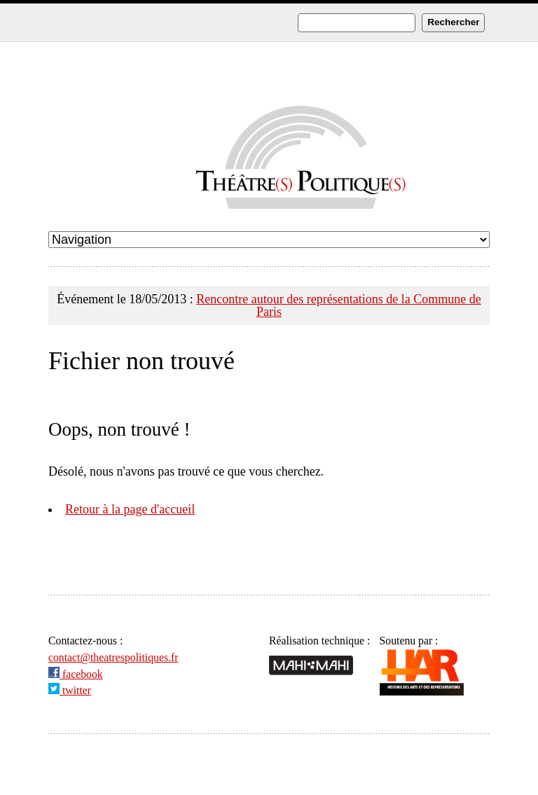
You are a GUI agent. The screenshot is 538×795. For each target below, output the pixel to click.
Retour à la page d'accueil (130, 509)
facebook (75, 674)
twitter (69, 690)
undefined (269, 239)
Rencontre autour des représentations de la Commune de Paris (338, 305)
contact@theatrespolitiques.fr (113, 657)
